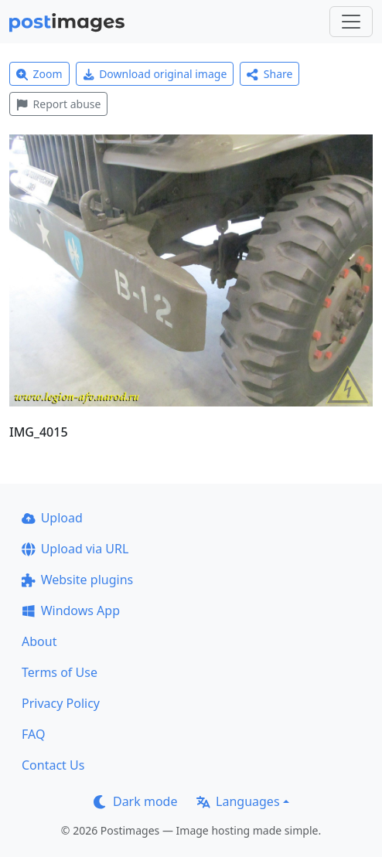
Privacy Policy (61, 703)
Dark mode (135, 801)
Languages (237, 801)
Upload (52, 517)
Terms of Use (59, 672)
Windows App (71, 610)
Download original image (155, 73)
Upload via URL (75, 548)
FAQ (33, 734)
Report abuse (58, 104)
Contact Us (53, 765)
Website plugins (77, 579)
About (39, 641)
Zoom (39, 73)
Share (269, 73)
